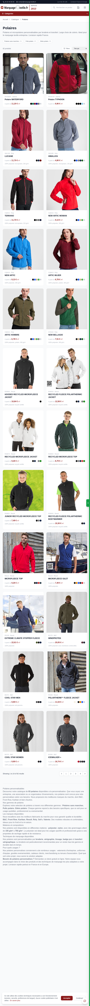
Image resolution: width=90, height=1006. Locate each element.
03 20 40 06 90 (8, 2)
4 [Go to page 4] (80, 774)
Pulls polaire (31, 41)
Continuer (79, 998)
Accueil (5, 19)
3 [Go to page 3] (75, 774)
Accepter (66, 998)
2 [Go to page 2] (70, 774)
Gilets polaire (45, 41)
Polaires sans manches (13, 41)
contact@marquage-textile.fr (26, 2)
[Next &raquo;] (85, 773)
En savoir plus (15, 1000)
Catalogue (15, 19)
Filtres (67, 48)
